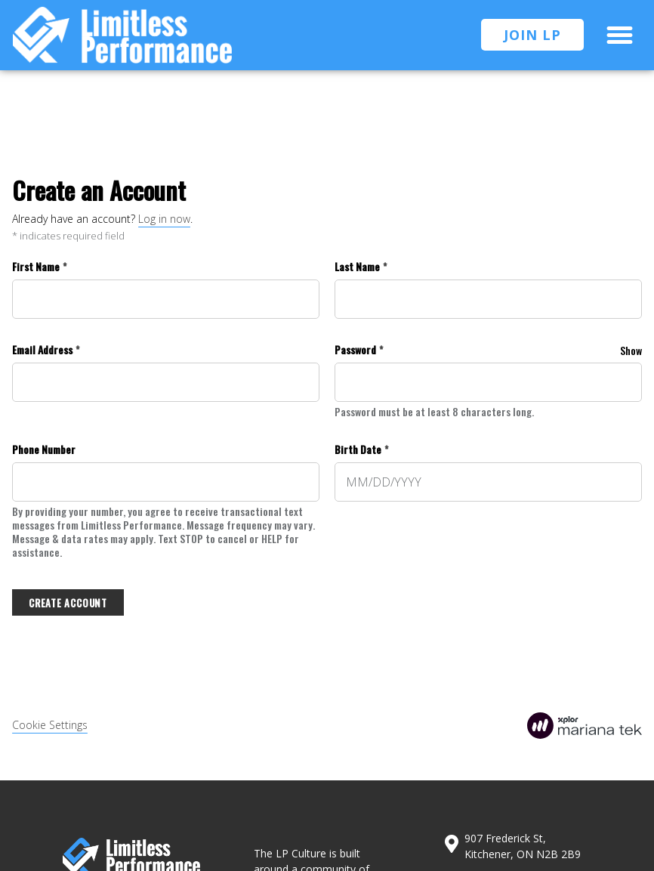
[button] (620, 35)
